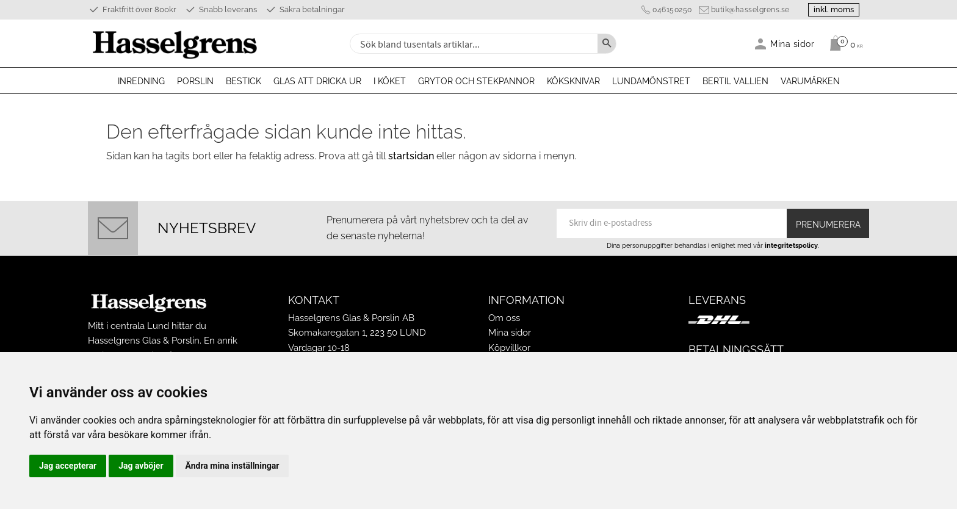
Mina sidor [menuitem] (792, 43)
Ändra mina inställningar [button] (233, 466)
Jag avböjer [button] (140, 466)
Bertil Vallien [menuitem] (735, 81)
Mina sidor (509, 332)
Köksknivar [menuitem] (573, 81)
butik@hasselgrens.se (749, 9)
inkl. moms (834, 9)
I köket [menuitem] (390, 81)
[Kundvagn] (843, 43)
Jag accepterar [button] (67, 466)
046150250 (672, 9)
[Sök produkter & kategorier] (472, 43)
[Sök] (607, 43)
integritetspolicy (791, 245)
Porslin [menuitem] (195, 81)
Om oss (504, 317)
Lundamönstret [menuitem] (651, 81)
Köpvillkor (509, 347)
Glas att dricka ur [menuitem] (317, 81)
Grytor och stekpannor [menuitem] (476, 81)
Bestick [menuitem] (243, 81)
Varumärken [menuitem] (810, 81)
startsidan (411, 156)
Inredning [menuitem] (141, 81)
